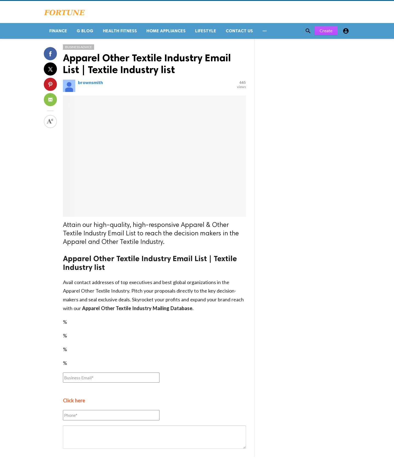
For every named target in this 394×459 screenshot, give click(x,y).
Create (326, 32)
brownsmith (90, 84)
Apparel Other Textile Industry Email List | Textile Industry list (147, 65)
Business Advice (78, 49)
